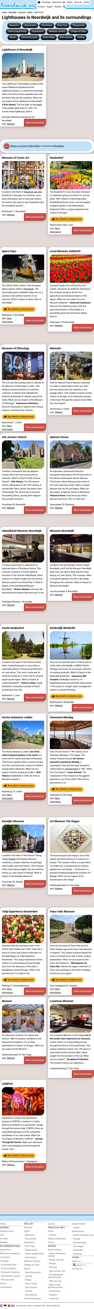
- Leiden (76, 1227)
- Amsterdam (54, 1291)
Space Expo (9, 251)
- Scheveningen (79, 1242)
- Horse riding (30, 1283)
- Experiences (30, 1257)
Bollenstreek (78, 1231)
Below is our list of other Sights (25, 146)
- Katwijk (76, 1239)
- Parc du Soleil (7, 1279)
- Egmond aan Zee (56, 1271)
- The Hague (78, 1246)
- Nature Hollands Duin (82, 1235)
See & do (78, 2)
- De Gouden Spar (8, 1264)
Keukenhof (56, 157)
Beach (70, 2)
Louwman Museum (61, 1001)
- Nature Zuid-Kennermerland (55, 1286)
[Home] (39, 2)
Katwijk (11, 859)
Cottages (4, 1261)
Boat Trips (62, 25)
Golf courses (66, 37)
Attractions (46, 25)
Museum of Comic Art (15, 157)
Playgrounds (78, 25)
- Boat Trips (29, 1246)
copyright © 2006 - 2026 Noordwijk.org (46, 1305)
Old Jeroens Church (14, 437)
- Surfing (28, 1291)
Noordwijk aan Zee (33, 192)
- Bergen (52, 1263)
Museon (7, 1001)
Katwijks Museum (13, 821)
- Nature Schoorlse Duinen (57, 1254)
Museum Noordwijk (62, 530)
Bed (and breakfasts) (10, 1253)
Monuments (30, 25)
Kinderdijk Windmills (62, 628)
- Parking (52, 1235)
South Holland (79, 1224)
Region (50, 7)
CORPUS (7, 1083)
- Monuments (30, 1238)
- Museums (29, 1235)
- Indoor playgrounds (34, 1253)
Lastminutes (6, 1287)
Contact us (77, 1269)
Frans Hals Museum (62, 911)
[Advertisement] (47, 132)
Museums (14, 25)
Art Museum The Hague (64, 821)
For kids (4, 1238)
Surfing (81, 37)
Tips (2, 1235)
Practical (41, 7)
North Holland (54, 1250)
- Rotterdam (77, 1250)
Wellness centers (57, 31)
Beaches (28, 1227)
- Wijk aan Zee (54, 1281)
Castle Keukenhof (13, 628)
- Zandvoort (53, 1298)
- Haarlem (52, 1295)
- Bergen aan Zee (56, 1260)
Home (3, 1224)
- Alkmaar (52, 1267)
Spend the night (59, 2)
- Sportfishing (30, 1295)
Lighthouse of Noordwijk (17, 49)
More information (35, 122)
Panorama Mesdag (61, 717)
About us (76, 1261)
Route (51, 1231)
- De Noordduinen (8, 1268)
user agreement (21, 1305)
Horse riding (48, 37)
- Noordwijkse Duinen (10, 1276)
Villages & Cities (78, 31)
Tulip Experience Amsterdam (20, 911)
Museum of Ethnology (15, 348)
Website (11, 124)
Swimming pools (29, 37)
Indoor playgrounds (17, 31)
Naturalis (55, 348)
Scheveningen (71, 769)
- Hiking (27, 1280)
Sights (27, 1231)
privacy (29, 1305)
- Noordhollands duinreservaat (55, 1276)
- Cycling (28, 1276)
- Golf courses (30, 1287)
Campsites (5, 1257)
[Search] (64, 6)
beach (39, 104)
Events (86, 2)
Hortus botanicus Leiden (17, 717)
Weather (58, 7)
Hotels (3, 1283)
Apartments (5, 1250)
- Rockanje (77, 1254)
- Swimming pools (32, 1272)
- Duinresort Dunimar (10, 1272)
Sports (13, 37)
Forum (51, 1242)
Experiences (37, 31)
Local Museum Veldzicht (65, 251)
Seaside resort (7, 1231)
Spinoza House (59, 437)
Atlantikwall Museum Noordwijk (21, 530)
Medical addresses (57, 1238)
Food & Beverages (32, 1298)
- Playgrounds (30, 1250)
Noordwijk (46, 2)
